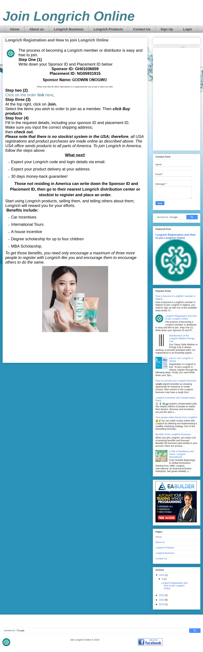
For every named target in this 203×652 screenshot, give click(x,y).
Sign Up (167, 29)
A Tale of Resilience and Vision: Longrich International (181, 454)
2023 (162, 595)
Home (14, 29)
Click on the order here (29, 95)
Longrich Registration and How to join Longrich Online (175, 236)
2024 (162, 575)
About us (37, 29)
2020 (162, 599)
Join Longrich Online (69, 16)
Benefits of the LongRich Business (173, 434)
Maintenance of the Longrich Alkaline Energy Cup (182, 338)
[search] (169, 217)
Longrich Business (69, 29)
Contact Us (142, 29)
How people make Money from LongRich (176, 417)
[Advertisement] (176, 98)
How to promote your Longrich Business (175, 380)
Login (187, 29)
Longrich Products (108, 29)
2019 (162, 604)
